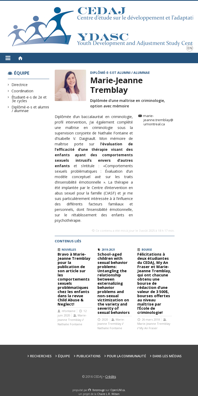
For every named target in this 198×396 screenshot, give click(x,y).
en (189, 48)
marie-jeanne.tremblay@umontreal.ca (158, 120)
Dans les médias (167, 356)
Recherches (41, 356)
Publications (88, 356)
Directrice (20, 84)
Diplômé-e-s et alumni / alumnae (30, 109)
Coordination (22, 90)
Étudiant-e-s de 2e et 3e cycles (29, 99)
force (98, 390)
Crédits (110, 376)
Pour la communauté (126, 356)
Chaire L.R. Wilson (108, 394)
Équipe (21, 73)
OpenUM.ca (117, 390)
